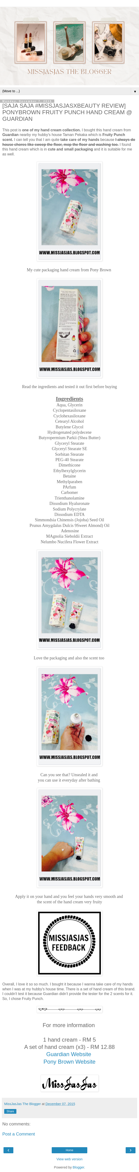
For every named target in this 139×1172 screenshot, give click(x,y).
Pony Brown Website (69, 1061)
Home (69, 1150)
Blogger (78, 1167)
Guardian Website (69, 1054)
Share (10, 1111)
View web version (69, 1159)
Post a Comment (18, 1134)
